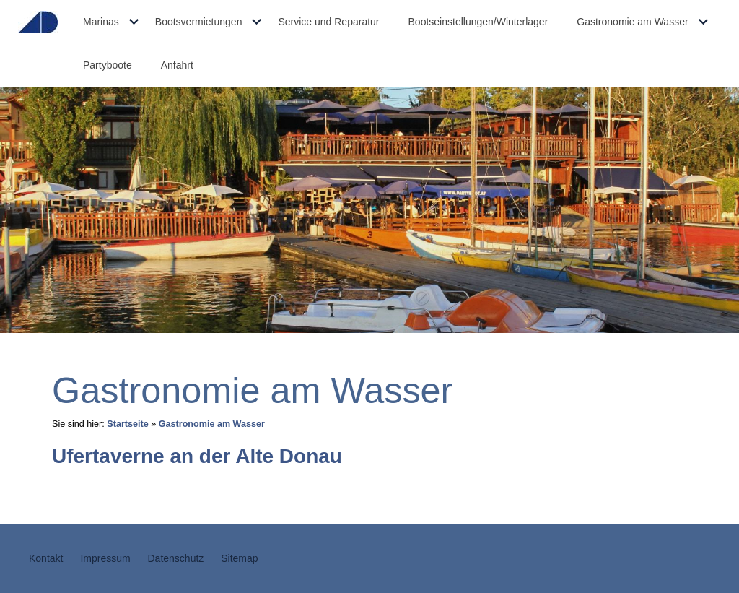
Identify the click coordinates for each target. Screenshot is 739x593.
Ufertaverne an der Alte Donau (197, 456)
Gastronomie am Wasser (632, 21)
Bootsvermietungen (198, 21)
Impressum (105, 558)
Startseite (127, 424)
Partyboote (107, 65)
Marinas (101, 21)
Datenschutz (176, 558)
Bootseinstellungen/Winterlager (478, 21)
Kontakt (46, 558)
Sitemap (239, 558)
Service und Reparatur (328, 21)
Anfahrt (177, 65)
